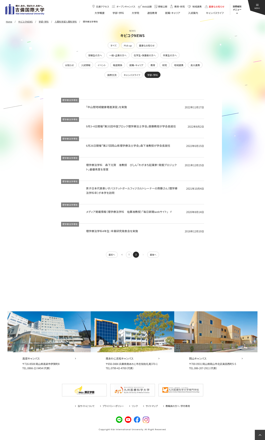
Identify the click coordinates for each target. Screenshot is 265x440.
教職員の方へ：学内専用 (178, 406)
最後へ (153, 254)
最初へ (112, 254)
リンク (135, 406)
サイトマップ (152, 406)
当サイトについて (86, 406)
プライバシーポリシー (113, 406)
